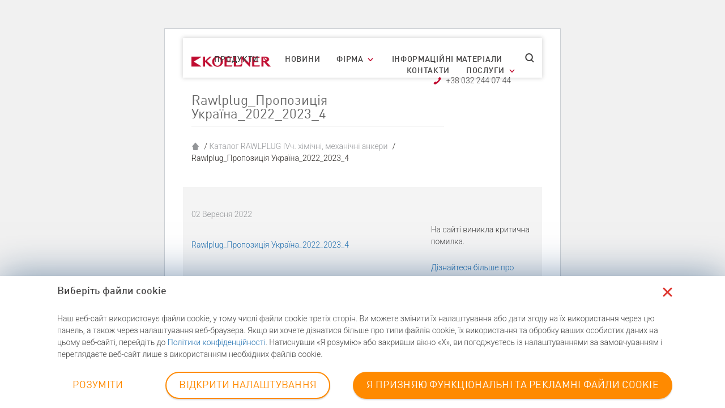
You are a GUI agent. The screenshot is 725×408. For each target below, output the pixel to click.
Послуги (485, 71)
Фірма (350, 59)
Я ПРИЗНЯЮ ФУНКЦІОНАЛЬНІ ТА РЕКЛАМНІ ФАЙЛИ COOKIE (512, 385)
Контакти (428, 71)
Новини (302, 59)
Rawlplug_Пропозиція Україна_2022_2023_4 (270, 244)
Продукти (236, 59)
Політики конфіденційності (217, 342)
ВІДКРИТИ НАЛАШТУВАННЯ (248, 385)
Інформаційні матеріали (447, 59)
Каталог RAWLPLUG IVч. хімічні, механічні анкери (298, 146)
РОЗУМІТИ (97, 385)
